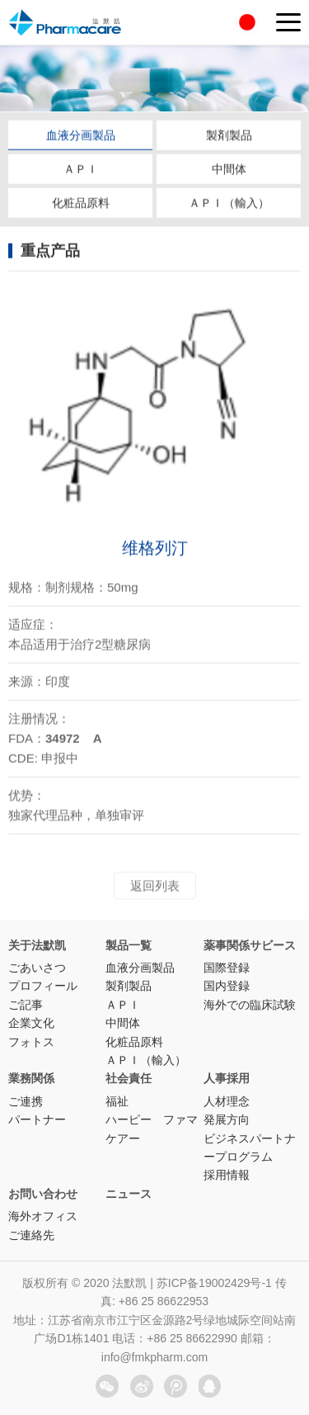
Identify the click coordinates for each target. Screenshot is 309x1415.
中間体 (229, 170)
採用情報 (227, 1174)
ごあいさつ (37, 967)
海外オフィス (42, 1216)
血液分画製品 (80, 136)
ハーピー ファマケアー (151, 1128)
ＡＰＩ (80, 170)
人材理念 (227, 1101)
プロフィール (42, 985)
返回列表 (155, 890)
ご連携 (25, 1101)
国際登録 (227, 967)
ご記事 (25, 1004)
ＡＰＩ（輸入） (229, 204)
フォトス (31, 1041)
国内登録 (227, 985)
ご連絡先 (31, 1235)
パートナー (37, 1119)
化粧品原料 (81, 204)
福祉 (117, 1101)
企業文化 (31, 1022)
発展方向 (227, 1119)
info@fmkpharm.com (154, 1357)
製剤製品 (229, 136)
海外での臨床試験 (250, 1004)
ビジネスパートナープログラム (250, 1147)
